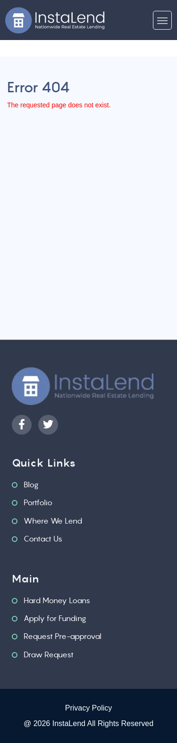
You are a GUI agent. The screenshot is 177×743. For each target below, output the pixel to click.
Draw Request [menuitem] (49, 654)
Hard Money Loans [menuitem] (57, 600)
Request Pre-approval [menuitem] (62, 636)
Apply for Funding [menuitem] (55, 618)
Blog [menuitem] (31, 484)
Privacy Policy (88, 708)
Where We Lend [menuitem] (53, 520)
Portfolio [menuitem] (38, 502)
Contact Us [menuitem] (43, 538)
